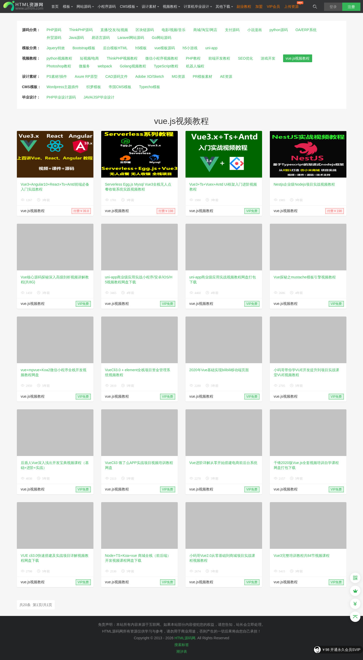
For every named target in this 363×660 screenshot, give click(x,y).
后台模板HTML (115, 48)
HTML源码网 (184, 638)
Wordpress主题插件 (63, 87)
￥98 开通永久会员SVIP (341, 650)
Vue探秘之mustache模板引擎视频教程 (305, 277)
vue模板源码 (164, 48)
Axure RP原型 (86, 76)
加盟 (259, 6)
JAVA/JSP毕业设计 (99, 97)
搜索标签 (181, 645)
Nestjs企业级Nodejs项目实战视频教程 (304, 184)
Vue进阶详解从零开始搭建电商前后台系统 (223, 463)
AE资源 (226, 76)
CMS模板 (129, 6)
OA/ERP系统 (306, 30)
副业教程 (244, 6)
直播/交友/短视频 (114, 30)
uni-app (211, 48)
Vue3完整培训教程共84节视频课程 (302, 555)
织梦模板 (93, 87)
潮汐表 (181, 651)
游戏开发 (268, 58)
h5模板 (141, 48)
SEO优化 (245, 58)
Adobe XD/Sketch (149, 76)
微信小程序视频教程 (161, 58)
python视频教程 (59, 58)
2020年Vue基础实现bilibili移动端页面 (219, 370)
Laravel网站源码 (131, 38)
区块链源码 (145, 30)
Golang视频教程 (133, 66)
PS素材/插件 (57, 76)
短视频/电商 (89, 58)
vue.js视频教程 (298, 58)
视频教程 (171, 6)
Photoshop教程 (59, 66)
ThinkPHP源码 (81, 30)
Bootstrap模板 (84, 48)
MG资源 (178, 76)
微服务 (84, 66)
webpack (105, 66)
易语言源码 (101, 38)
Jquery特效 (56, 48)
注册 (351, 7)
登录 (333, 7)
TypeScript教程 (166, 66)
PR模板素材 (202, 76)
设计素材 (150, 6)
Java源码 (76, 38)
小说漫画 (254, 30)
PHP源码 (54, 30)
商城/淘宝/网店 (205, 30)
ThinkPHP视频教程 (122, 58)
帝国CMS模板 (120, 87)
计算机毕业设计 (198, 6)
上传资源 (291, 6)
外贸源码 (54, 38)
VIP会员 (273, 6)
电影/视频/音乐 (174, 30)
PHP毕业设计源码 (61, 97)
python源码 (279, 30)
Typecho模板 (149, 87)
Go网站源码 (161, 38)
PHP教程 (193, 58)
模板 (68, 6)
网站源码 (85, 6)
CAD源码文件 (116, 76)
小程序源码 (107, 6)
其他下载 (224, 6)
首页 (55, 6)
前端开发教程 (219, 58)
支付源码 (232, 30)
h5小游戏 (190, 48)
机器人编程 (195, 66)
